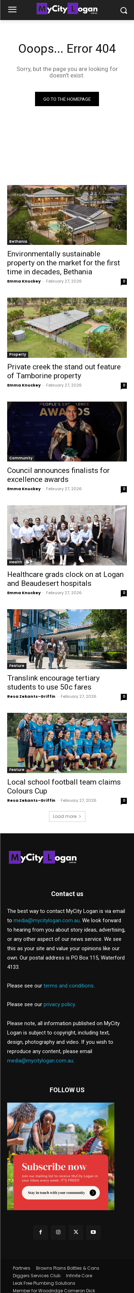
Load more (67, 816)
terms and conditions (69, 985)
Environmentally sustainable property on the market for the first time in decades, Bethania (63, 263)
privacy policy (59, 1004)
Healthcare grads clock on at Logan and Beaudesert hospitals (65, 579)
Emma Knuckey (24, 281)
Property (17, 354)
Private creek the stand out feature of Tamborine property (64, 371)
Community (21, 458)
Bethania (18, 241)
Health (15, 562)
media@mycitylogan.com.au (47, 920)
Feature (16, 665)
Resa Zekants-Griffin (31, 696)
